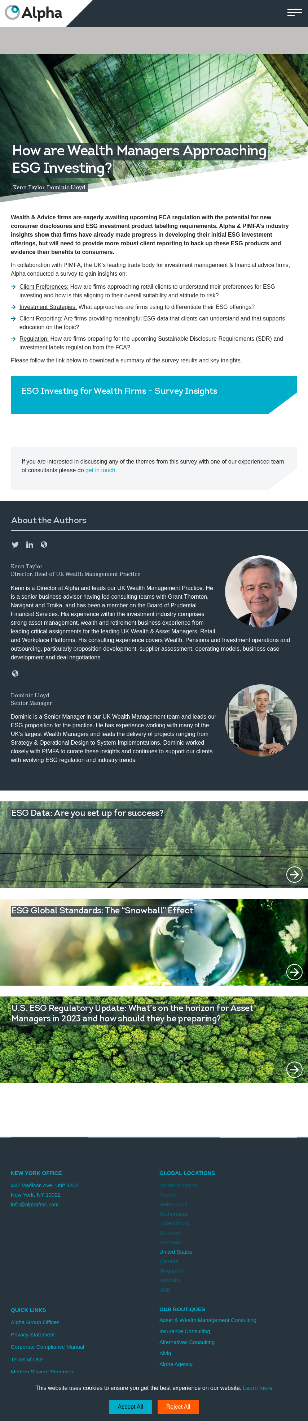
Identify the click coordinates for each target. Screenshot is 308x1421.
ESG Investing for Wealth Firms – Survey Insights (119, 391)
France (167, 1195)
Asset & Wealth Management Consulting (207, 1320)
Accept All (130, 1407)
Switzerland (173, 1204)
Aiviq (165, 1353)
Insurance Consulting (184, 1331)
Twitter (15, 544)
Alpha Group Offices (35, 1322)
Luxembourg (174, 1223)
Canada (169, 1261)
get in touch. (101, 470)
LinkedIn (29, 544)
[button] (294, 13)
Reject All (178, 1407)
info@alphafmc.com (35, 1204)
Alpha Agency (176, 1364)
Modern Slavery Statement (43, 1372)
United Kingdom (178, 1185)
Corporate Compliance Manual (47, 1347)
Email (44, 544)
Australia (169, 1280)
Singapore (171, 1270)
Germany (170, 1242)
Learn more (258, 1388)
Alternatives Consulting (187, 1342)
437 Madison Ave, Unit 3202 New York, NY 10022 (44, 1190)
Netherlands (174, 1214)
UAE (165, 1290)
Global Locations (187, 1173)
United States (175, 1252)
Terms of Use (27, 1359)
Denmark (170, 1233)
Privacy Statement (33, 1334)
